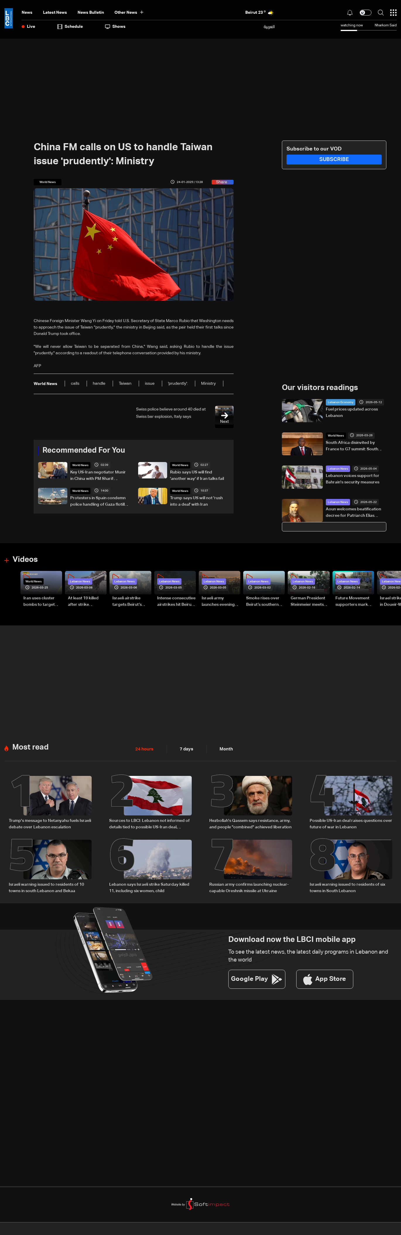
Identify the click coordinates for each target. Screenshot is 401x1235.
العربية (269, 26)
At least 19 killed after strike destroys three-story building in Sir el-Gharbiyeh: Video (87, 602)
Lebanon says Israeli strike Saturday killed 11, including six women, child (149, 887)
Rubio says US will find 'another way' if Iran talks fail (197, 475)
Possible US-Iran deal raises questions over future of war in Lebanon (351, 823)
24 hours (143, 749)
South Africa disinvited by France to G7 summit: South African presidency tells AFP (353, 446)
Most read (30, 747)
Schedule (70, 26)
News (27, 13)
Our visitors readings (320, 388)
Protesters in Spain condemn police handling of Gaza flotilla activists (98, 501)
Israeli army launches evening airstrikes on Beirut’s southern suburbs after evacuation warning (220, 602)
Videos (25, 560)
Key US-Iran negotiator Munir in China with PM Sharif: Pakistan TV (98, 476)
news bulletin (91, 13)
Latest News (55, 13)
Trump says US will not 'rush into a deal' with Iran (196, 501)
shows (115, 26)
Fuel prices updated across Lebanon (352, 412)
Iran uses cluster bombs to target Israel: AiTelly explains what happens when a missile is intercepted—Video (42, 602)
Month (224, 749)
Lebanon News (338, 468)
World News (80, 464)
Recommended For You (83, 450)
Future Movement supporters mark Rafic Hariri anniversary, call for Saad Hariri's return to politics (354, 602)
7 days (185, 749)
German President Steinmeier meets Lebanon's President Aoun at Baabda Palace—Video (308, 602)
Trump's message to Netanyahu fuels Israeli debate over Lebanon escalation (50, 823)
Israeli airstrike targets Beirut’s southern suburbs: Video (129, 602)
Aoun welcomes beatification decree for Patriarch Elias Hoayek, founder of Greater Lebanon (353, 513)
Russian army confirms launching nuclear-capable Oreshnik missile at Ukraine (249, 887)
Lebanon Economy (340, 402)
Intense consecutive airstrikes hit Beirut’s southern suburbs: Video (176, 602)
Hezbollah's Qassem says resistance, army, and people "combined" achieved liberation (250, 823)
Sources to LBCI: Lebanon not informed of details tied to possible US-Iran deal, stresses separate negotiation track (149, 824)
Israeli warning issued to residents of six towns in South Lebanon (347, 887)
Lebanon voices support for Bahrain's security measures (352, 479)
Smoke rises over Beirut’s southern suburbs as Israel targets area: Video (264, 602)
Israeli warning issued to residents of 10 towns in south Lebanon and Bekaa (46, 887)
